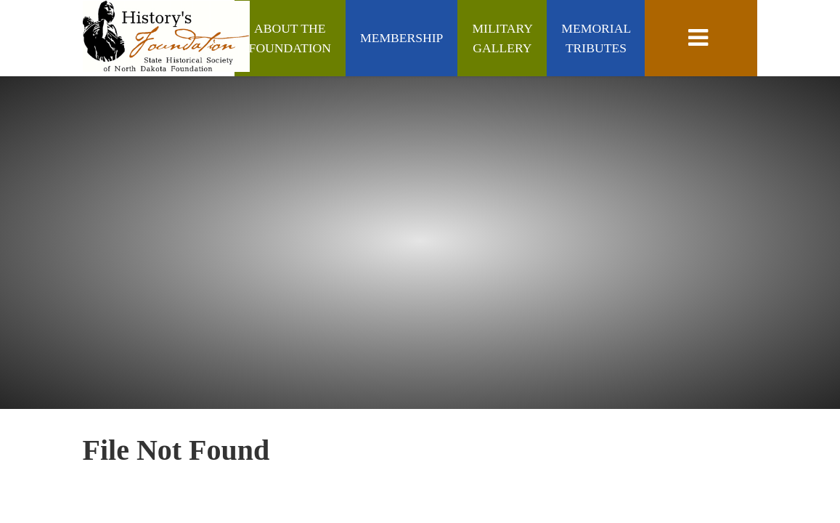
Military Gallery (502, 37)
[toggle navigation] (701, 38)
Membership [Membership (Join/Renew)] (401, 38)
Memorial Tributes (595, 37)
